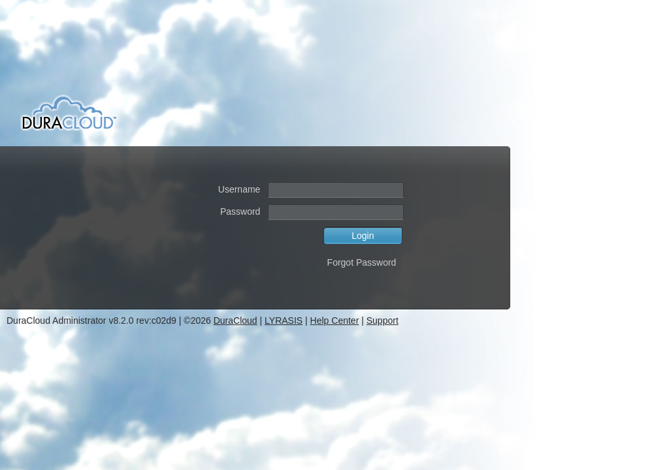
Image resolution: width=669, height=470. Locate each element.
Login (362, 235)
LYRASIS (283, 320)
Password (240, 211)
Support (383, 320)
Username (239, 189)
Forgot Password (362, 262)
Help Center (334, 320)
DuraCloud (235, 320)
